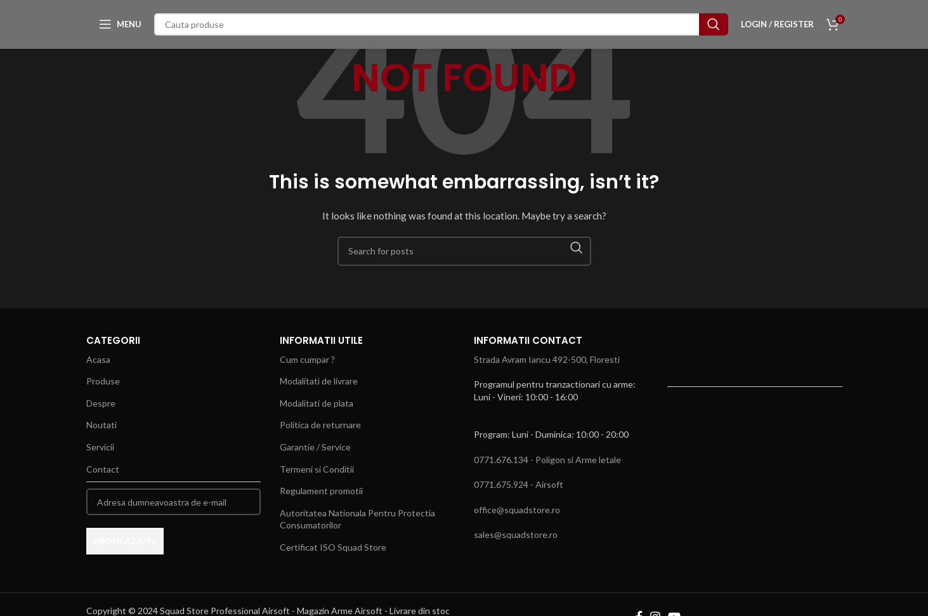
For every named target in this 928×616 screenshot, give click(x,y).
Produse (103, 381)
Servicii (100, 447)
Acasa (98, 359)
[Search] (441, 29)
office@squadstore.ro (517, 509)
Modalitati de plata (316, 403)
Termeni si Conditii (317, 469)
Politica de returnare (320, 424)
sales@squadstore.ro (516, 534)
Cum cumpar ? (307, 359)
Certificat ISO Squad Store (333, 547)
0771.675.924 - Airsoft (518, 484)
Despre (100, 403)
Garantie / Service (315, 447)
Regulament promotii (321, 490)
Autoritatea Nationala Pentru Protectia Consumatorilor (357, 519)
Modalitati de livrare (319, 381)
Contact (102, 469)
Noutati (101, 424)
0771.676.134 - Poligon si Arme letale (547, 459)
